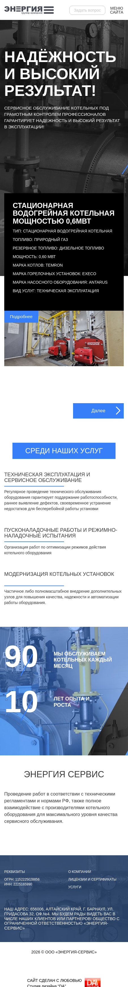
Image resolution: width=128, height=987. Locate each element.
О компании (79, 872)
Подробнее (21, 316)
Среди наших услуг (64, 451)
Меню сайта (116, 10)
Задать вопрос (87, 10)
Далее (98, 410)
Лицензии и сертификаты (92, 879)
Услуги (74, 887)
